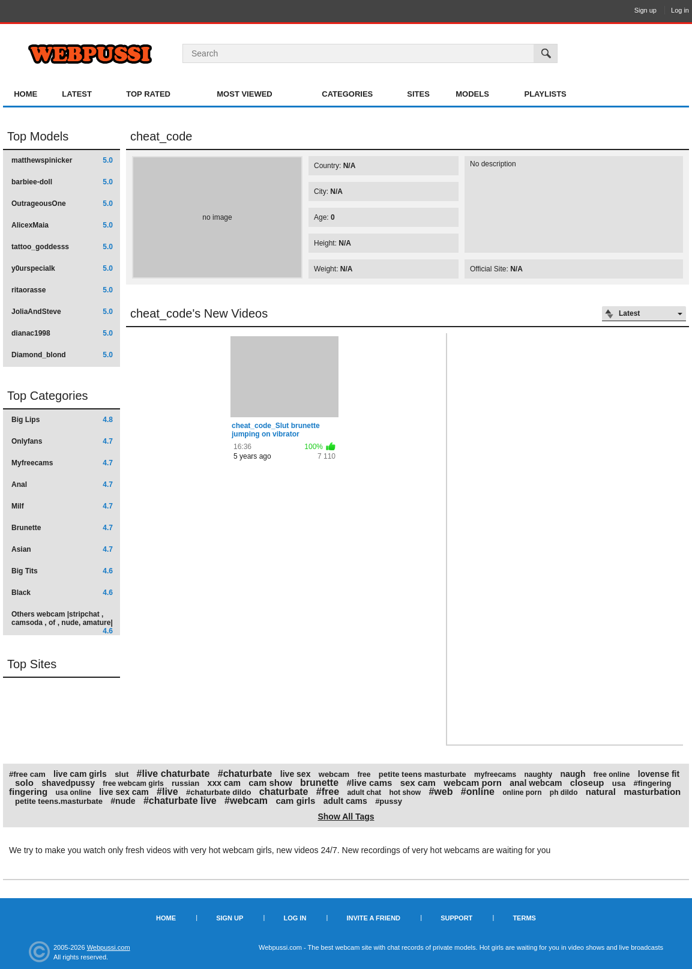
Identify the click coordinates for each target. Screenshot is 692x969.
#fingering (653, 783)
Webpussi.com (108, 947)
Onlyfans (62, 441)
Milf (62, 506)
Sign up (645, 10)
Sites (418, 93)
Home (25, 93)
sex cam (418, 782)
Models (472, 93)
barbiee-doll (62, 182)
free (363, 774)
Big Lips (62, 419)
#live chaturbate (173, 773)
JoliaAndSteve (62, 311)
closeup (587, 782)
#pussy (388, 801)
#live (167, 791)
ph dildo (564, 792)
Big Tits (62, 571)
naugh (572, 774)
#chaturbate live (180, 800)
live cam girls (80, 774)
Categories (347, 93)
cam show (270, 782)
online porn (521, 792)
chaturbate (283, 791)
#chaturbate (245, 773)
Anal (62, 484)
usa (618, 783)
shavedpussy (68, 783)
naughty (538, 774)
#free (327, 791)
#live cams (369, 782)
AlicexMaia (62, 225)
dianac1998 (62, 333)
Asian (62, 549)
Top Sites (31, 664)
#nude (122, 801)
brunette (319, 782)
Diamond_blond (62, 355)
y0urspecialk (62, 268)
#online (478, 791)
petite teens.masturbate (59, 801)
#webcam (246, 800)
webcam (334, 774)
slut (121, 774)
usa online (73, 792)
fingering (28, 791)
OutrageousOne (62, 203)
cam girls (295, 800)
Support (456, 918)
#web (441, 791)
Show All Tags (345, 816)
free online (612, 774)
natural (601, 791)
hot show (405, 792)
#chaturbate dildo (218, 792)
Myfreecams (62, 463)
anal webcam (536, 783)
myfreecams (495, 774)
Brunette (62, 528)
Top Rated (148, 93)
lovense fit (658, 774)
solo (24, 782)
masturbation (652, 791)
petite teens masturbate (422, 774)
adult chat (364, 792)
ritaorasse (62, 290)
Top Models (37, 136)
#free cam (27, 774)
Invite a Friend (373, 918)
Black (62, 592)
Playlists (545, 93)
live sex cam (124, 792)
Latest (77, 93)
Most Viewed (244, 93)
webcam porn (473, 782)
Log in (680, 10)
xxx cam (224, 783)
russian (185, 783)
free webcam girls (133, 783)
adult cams (345, 801)
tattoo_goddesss (62, 247)
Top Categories (47, 395)
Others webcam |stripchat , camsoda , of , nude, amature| (62, 622)
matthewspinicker (62, 160)
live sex (295, 774)
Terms (524, 918)
